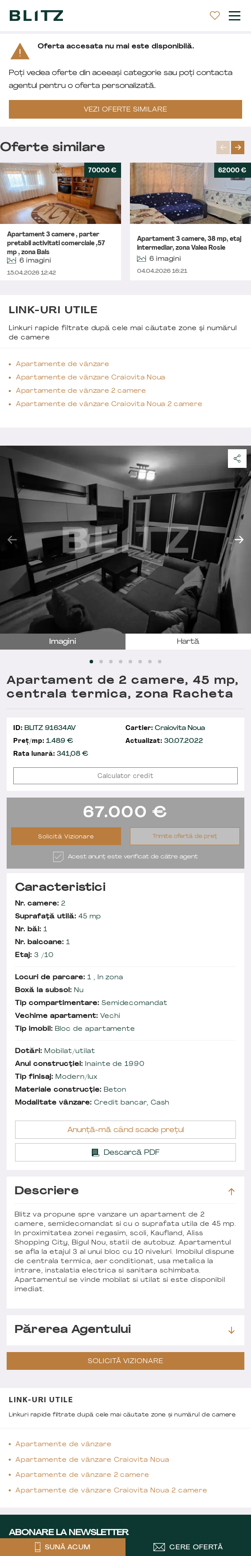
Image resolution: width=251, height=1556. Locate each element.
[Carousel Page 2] (101, 661)
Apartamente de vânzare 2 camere (81, 391)
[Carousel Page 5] (130, 661)
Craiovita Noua (165, 728)
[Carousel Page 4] (120, 661)
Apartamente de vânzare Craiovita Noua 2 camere (109, 404)
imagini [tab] (62, 642)
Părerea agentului (125, 1330)
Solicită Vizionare (66, 837)
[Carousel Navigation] (233, 147)
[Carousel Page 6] (140, 661)
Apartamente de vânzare (62, 364)
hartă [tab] (188, 642)
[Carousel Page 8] (159, 661)
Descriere (125, 1191)
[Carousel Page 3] (111, 661)
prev (223, 147)
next (237, 147)
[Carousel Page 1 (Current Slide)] (91, 661)
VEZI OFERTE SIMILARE (125, 110)
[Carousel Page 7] (150, 661)
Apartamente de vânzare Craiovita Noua (90, 378)
